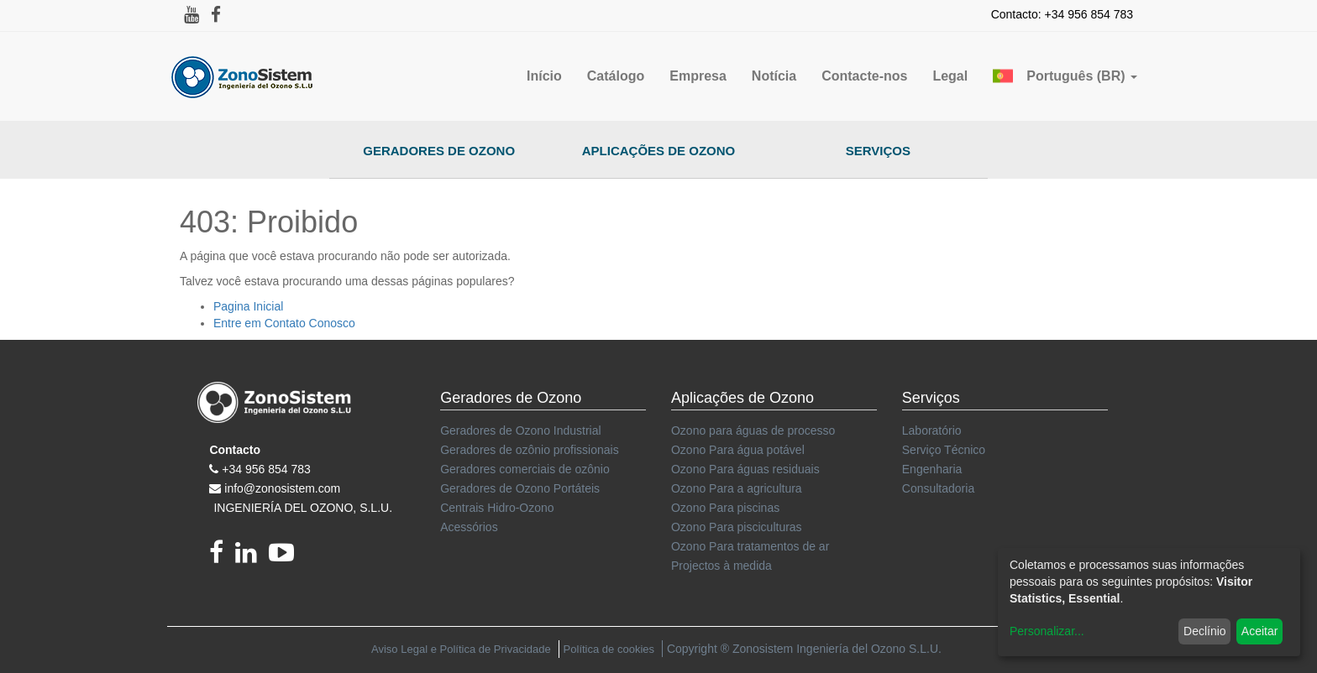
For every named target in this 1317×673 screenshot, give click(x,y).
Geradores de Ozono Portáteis (520, 488)
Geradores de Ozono (439, 150)
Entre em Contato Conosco (284, 323)
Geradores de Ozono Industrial (520, 430)
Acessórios (468, 527)
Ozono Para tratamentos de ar (750, 546)
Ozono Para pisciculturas (736, 527)
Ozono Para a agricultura (736, 488)
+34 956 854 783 (266, 469)
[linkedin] (252, 557)
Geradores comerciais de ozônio (525, 469)
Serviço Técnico (943, 449)
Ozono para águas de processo (753, 430)
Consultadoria (938, 488)
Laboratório (932, 430)
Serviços (878, 150)
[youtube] (285, 557)
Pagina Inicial (248, 306)
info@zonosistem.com (282, 488)
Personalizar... (1047, 631)
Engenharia (932, 469)
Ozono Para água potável (738, 449)
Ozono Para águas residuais (745, 469)
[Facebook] (222, 557)
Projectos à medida (721, 565)
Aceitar (1259, 631)
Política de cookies (609, 649)
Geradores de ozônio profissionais (529, 449)
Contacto (234, 449)
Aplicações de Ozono (659, 150)
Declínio (1204, 631)
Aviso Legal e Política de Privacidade (461, 649)
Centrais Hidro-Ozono (497, 507)
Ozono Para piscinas (725, 507)
